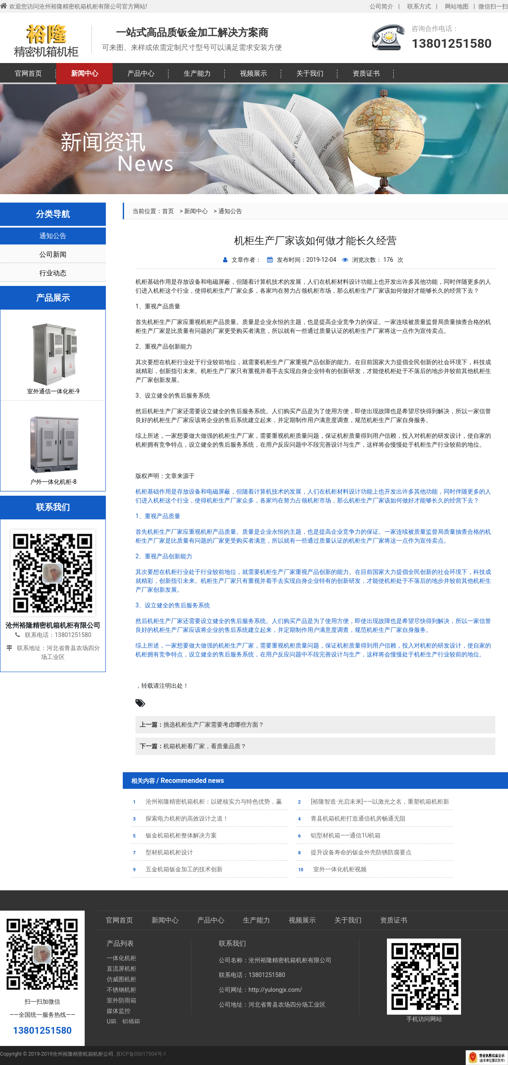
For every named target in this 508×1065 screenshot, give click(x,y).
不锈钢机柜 (121, 989)
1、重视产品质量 (157, 516)
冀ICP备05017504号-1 (141, 1054)
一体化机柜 (121, 958)
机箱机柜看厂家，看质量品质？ (193, 746)
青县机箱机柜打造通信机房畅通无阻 (351, 818)
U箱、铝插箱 (123, 1021)
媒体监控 (118, 1010)
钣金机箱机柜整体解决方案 (174, 835)
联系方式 (419, 6)
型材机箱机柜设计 (162, 852)
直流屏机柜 (121, 968)
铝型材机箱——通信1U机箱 (338, 835)
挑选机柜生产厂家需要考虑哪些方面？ (202, 724)
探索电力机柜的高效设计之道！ (180, 818)
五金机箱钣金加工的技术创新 (177, 869)
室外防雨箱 (121, 1000)
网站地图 (457, 6)
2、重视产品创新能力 (163, 556)
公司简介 (381, 6)
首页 (168, 211)
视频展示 (253, 73)
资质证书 (366, 73)
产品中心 (141, 73)
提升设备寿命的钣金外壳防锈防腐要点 (353, 852)
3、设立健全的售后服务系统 (172, 605)
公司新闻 (52, 254)
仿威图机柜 (121, 979)
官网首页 (28, 73)
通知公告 (230, 211)
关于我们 (309, 73)
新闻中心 (84, 73)
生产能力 (197, 73)
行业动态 (52, 273)
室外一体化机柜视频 (331, 869)
